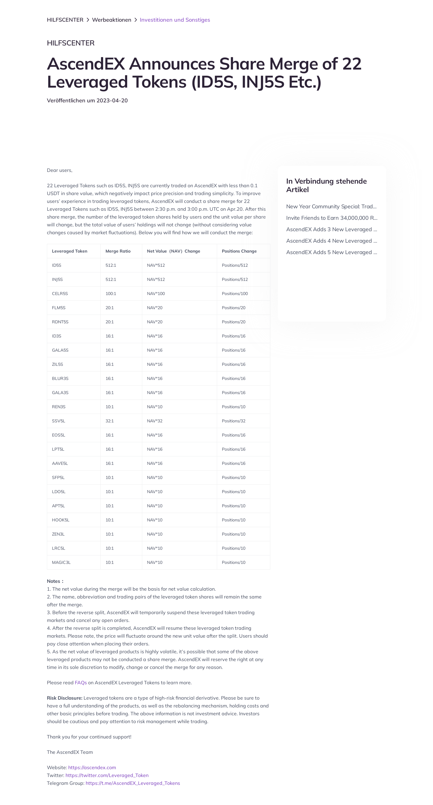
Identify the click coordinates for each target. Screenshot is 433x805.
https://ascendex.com (92, 767)
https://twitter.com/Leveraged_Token (107, 775)
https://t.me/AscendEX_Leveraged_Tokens (133, 783)
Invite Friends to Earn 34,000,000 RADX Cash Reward (353, 217)
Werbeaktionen (111, 19)
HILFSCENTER (65, 19)
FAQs (81, 682)
